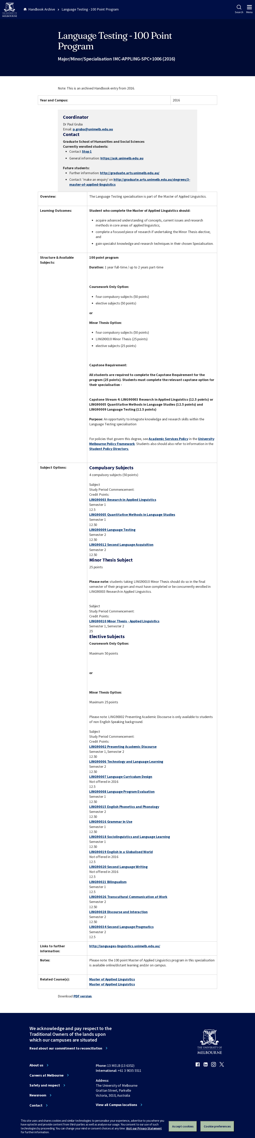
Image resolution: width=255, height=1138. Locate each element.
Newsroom (37, 1095)
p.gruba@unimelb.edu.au (93, 129)
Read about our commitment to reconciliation (65, 1048)
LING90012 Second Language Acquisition (121, 544)
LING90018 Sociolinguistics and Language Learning (129, 836)
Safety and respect (44, 1085)
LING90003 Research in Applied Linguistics (122, 499)
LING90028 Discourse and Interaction (118, 912)
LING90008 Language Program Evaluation (122, 791)
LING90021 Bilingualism (108, 881)
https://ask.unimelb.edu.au (121, 158)
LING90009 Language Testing (112, 529)
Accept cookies (182, 1126)
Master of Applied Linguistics (112, 979)
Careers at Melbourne (46, 1075)
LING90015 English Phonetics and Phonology (124, 806)
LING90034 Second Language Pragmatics (121, 926)
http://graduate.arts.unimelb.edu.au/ (129, 173)
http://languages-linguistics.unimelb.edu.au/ (124, 946)
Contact (35, 1105)
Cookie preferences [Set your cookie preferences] (217, 1126)
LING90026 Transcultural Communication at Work (128, 896)
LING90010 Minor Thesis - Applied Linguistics (124, 621)
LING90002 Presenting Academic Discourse (123, 746)
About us (36, 1065)
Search (239, 9)
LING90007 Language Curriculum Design (120, 776)
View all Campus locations (116, 1105)
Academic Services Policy (168, 438)
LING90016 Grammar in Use (110, 821)
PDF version (83, 996)
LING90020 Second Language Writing (118, 866)
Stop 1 (87, 151)
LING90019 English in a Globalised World (121, 851)
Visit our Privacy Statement (144, 1128)
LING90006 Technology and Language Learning (126, 761)
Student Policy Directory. (109, 448)
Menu (249, 9)
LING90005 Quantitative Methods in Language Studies (132, 514)
